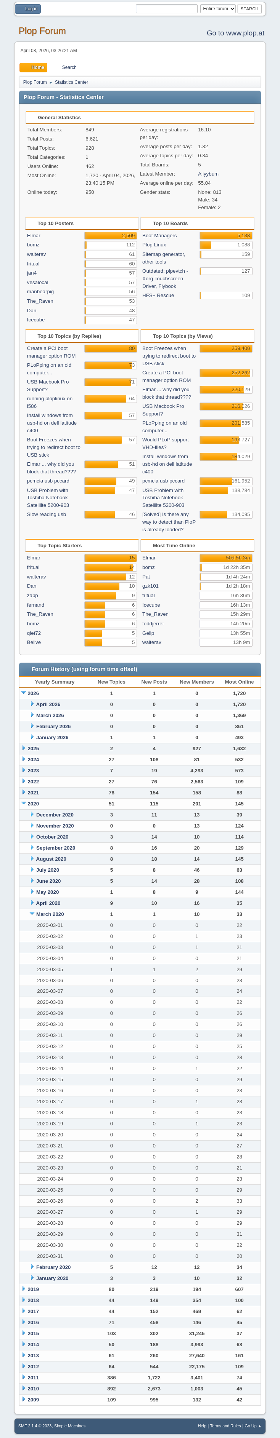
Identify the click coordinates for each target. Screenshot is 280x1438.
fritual (33, 264)
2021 (33, 793)
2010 (33, 1389)
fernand (35, 605)
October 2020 (52, 837)
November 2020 (55, 826)
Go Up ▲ (253, 1426)
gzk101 (150, 586)
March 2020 (50, 914)
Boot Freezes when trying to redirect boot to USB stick (53, 447)
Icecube (36, 320)
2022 (33, 782)
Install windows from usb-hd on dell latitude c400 (52, 422)
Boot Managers (159, 235)
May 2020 (47, 892)
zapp (32, 595)
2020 (33, 804)
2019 (33, 1289)
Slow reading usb (46, 514)
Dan (31, 310)
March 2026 (50, 715)
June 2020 (48, 881)
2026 (33, 693)
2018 (33, 1300)
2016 (33, 1322)
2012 (33, 1366)
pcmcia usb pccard (48, 481)
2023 (33, 770)
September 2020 (55, 848)
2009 (33, 1400)
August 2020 (51, 859)
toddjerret (153, 623)
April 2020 (48, 903)
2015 (33, 1333)
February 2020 (53, 1267)
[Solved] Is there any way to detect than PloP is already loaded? (169, 521)
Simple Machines (69, 1426)
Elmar (33, 235)
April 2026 (48, 704)
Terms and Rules (225, 1426)
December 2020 (55, 815)
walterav (36, 254)
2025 (33, 748)
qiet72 (34, 633)
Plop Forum (42, 31)
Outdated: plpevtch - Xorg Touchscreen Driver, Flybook (165, 278)
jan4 (32, 273)
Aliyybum (208, 174)
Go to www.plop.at (235, 33)
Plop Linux (154, 245)
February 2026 (53, 726)
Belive (34, 642)
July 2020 (47, 870)
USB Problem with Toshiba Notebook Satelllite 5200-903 (48, 497)
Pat (146, 577)
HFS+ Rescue (158, 295)
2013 (33, 1355)
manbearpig (40, 291)
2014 (33, 1344)
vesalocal (37, 282)
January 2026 (52, 737)
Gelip (148, 633)
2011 (33, 1377)
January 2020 (52, 1278)
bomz (33, 245)
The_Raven (40, 301)
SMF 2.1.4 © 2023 (35, 1426)
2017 (33, 1311)
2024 (33, 759)
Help (202, 1426)
